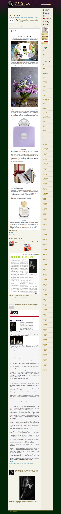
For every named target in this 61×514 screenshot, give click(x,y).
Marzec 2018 (45, 260)
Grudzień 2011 (45, 354)
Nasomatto (44, 108)
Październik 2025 (45, 148)
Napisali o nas (16, 233)
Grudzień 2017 (45, 264)
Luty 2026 (44, 143)
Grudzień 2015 (45, 294)
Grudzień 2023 (45, 175)
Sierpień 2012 (45, 344)
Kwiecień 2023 (45, 185)
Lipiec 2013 (44, 330)
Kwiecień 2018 (45, 259)
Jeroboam (44, 90)
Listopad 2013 (45, 325)
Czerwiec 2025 (45, 153)
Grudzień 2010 (45, 369)
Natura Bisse (44, 109)
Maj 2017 (44, 273)
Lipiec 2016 (44, 285)
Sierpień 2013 (45, 329)
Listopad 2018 (45, 250)
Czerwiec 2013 (45, 331)
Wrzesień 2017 (45, 268)
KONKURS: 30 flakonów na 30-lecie (45, 34)
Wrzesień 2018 (45, 253)
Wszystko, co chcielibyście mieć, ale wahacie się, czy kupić (44, 43)
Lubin (44, 95)
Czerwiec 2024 (45, 168)
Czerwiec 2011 (45, 361)
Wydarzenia (44, 55)
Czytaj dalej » (12, 232)
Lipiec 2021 (44, 210)
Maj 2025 (44, 154)
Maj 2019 (44, 243)
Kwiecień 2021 (45, 214)
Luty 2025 (44, 158)
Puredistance (33, 17)
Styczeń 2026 (45, 144)
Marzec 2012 (45, 350)
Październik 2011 (45, 356)
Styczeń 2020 (45, 233)
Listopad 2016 (45, 280)
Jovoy (44, 91)
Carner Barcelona (45, 81)
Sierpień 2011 (45, 359)
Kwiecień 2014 (45, 319)
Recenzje (44, 54)
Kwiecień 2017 (45, 274)
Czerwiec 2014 (45, 316)
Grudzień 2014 (45, 309)
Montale (44, 107)
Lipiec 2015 (44, 300)
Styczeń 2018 (45, 263)
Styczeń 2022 (45, 203)
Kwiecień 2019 (45, 244)
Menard (44, 104)
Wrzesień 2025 (45, 149)
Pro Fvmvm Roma (45, 120)
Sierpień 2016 (45, 284)
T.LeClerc (44, 125)
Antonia (16, 240)
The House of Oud (45, 126)
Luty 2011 (44, 366)
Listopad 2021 (45, 205)
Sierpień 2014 (45, 314)
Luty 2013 (44, 336)
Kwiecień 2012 (45, 349)
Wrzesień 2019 (45, 238)
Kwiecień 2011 (45, 364)
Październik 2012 (45, 341)
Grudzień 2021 (45, 204)
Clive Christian (45, 82)
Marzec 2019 (45, 245)
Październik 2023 (45, 178)
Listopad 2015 (45, 295)
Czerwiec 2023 (45, 183)
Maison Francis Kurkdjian (27, 17)
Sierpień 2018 (45, 254)
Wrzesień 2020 (45, 223)
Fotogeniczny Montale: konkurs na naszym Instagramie (44, 38)
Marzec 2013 (45, 335)
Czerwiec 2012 (45, 346)
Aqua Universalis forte (19, 17)
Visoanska (44, 129)
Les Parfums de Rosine (46, 94)
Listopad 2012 (45, 340)
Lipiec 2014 (44, 315)
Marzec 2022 (45, 200)
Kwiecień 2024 (45, 170)
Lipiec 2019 (44, 240)
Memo (44, 103)
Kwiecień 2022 (45, 199)
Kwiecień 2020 (45, 229)
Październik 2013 (45, 326)
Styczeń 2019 (45, 248)
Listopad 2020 (45, 220)
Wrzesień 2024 (45, 164)
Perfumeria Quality (45, 116)
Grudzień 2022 (45, 190)
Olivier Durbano (45, 113)
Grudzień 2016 (45, 279)
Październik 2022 (45, 193)
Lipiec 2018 (44, 255)
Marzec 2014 (45, 320)
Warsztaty (44, 130)
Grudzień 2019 (45, 234)
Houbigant (44, 86)
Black (18, 240)
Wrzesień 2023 (45, 179)
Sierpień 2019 (45, 239)
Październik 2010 (45, 371)
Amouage (16, 17)
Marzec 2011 (45, 365)
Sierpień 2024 (45, 165)
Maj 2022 (44, 198)
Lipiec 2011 (44, 360)
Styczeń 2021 (45, 218)
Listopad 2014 (45, 310)
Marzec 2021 (45, 215)
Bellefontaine (44, 78)
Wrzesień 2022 (45, 194)
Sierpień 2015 (45, 299)
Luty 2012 (44, 351)
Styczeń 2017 (45, 278)
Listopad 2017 (45, 265)
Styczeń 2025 (45, 159)
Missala (11, 17)
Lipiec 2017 (44, 270)
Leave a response (11, 234)
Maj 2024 (44, 169)
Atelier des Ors (45, 77)
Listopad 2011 (45, 355)
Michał (44, 68)
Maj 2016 (44, 288)
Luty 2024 (44, 173)
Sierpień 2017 (45, 269)
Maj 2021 (44, 213)
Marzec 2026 (45, 142)
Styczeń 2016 (45, 293)
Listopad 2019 (45, 235)
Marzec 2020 (45, 230)
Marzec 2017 (45, 275)
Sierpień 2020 (45, 224)
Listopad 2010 (45, 370)
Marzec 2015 (45, 305)
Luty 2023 (44, 188)
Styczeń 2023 (45, 189)
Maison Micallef (45, 100)
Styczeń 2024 (45, 174)
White (24, 240)
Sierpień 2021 (45, 209)
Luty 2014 (44, 321)
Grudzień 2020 (45, 219)
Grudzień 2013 (45, 324)
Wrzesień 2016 (45, 283)
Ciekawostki (13, 233)
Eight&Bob (44, 85)
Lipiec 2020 (44, 225)
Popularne (44, 53)
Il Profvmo (44, 87)
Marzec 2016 (45, 290)
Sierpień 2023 (45, 180)
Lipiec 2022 (44, 195)
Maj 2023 (44, 184)
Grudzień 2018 (45, 249)
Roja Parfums (44, 122)
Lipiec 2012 (44, 345)
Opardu (31, 17)
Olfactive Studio (45, 112)
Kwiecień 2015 (45, 304)
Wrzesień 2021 (45, 208)
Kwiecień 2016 (45, 289)
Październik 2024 (45, 163)
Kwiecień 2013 (45, 334)
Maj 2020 (44, 228)
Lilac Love (23, 17)
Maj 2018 (44, 258)
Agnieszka (44, 64)
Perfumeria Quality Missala (46, 117)
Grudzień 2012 (45, 339)
